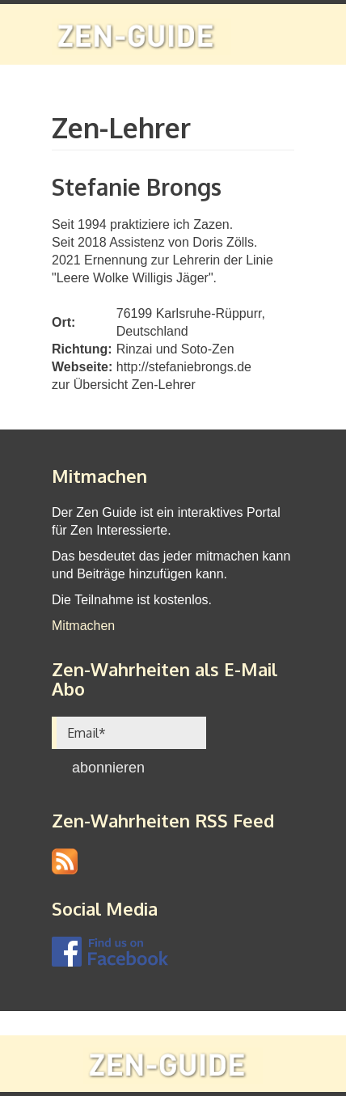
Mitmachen (83, 626)
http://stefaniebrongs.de (183, 367)
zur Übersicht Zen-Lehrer (124, 384)
